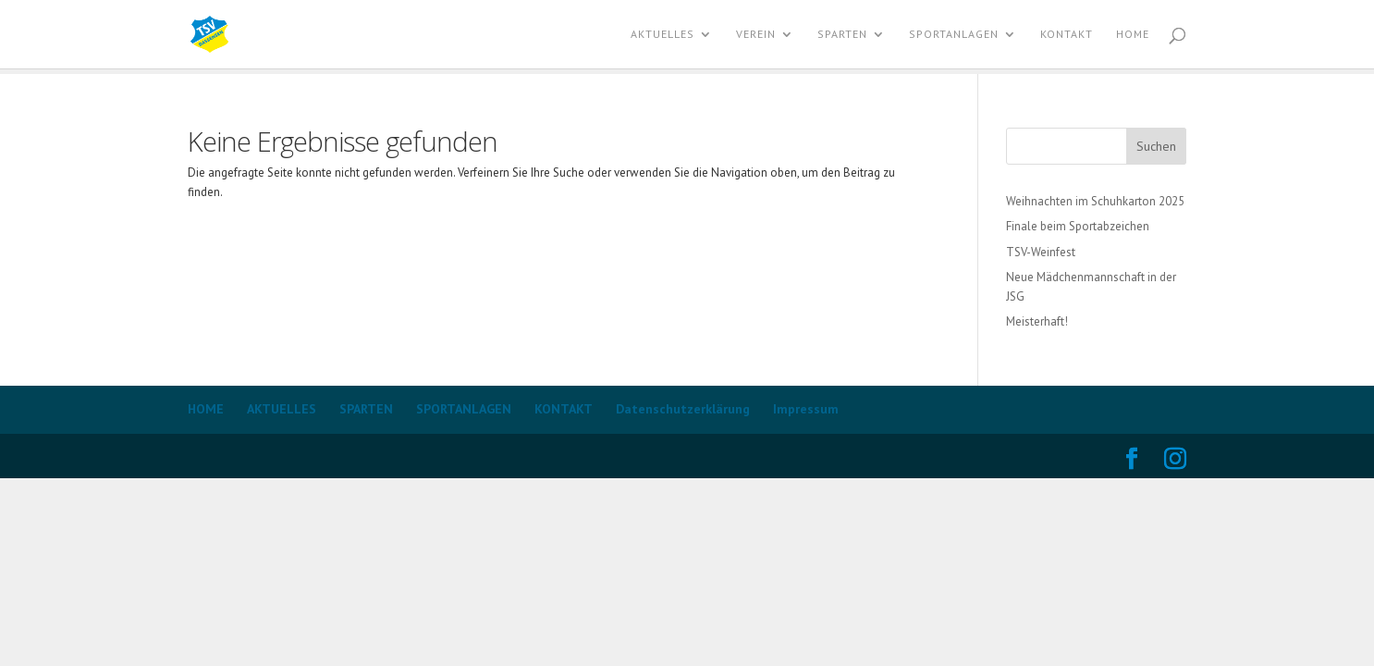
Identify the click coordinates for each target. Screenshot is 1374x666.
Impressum (806, 409)
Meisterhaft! (1037, 321)
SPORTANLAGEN (954, 34)
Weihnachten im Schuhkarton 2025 (1095, 201)
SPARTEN (842, 34)
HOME (206, 409)
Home (1132, 34)
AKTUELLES (662, 34)
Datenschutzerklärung (683, 409)
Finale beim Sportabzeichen (1077, 226)
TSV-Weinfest (1040, 252)
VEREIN (756, 34)
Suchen (1156, 146)
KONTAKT (1066, 34)
